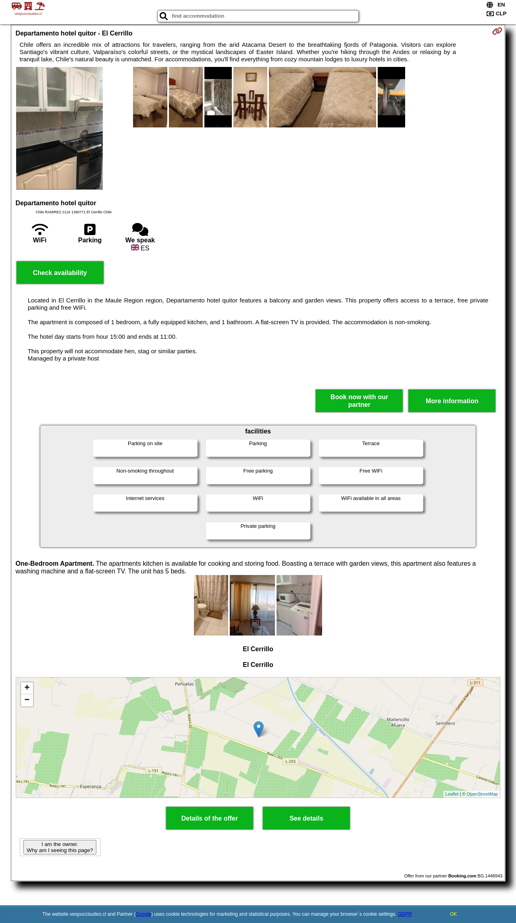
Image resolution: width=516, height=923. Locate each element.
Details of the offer (209, 818)
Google (144, 914)
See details (306, 818)
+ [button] (26, 688)
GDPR (405, 914)
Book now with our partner (359, 401)
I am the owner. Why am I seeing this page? (60, 847)
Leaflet (452, 794)
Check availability (60, 272)
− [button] (26, 700)
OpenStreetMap (482, 794)
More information (452, 401)
